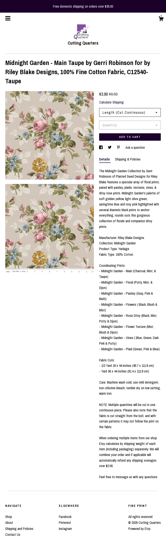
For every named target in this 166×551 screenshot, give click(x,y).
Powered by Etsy (139, 528)
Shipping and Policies (19, 528)
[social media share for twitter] (110, 147)
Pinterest (65, 522)
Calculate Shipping (111, 102)
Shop (8, 516)
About (9, 522)
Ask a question (135, 147)
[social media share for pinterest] (119, 147)
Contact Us (12, 534)
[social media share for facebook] (101, 147)
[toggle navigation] (7, 18)
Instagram (65, 528)
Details (105, 159)
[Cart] (161, 19)
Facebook (65, 516)
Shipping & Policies (128, 159)
